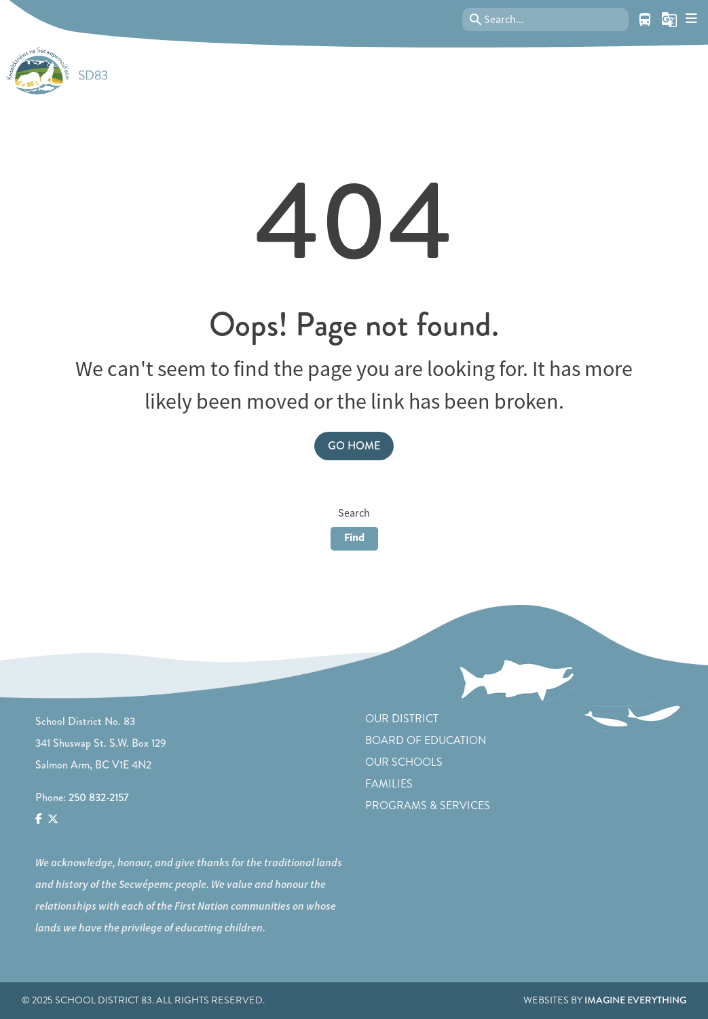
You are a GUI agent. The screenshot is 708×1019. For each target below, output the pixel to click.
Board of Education (425, 740)
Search (354, 513)
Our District (402, 718)
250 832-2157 (99, 797)
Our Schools (404, 762)
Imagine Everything (635, 1000)
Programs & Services (427, 805)
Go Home (354, 445)
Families (389, 784)
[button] (669, 20)
